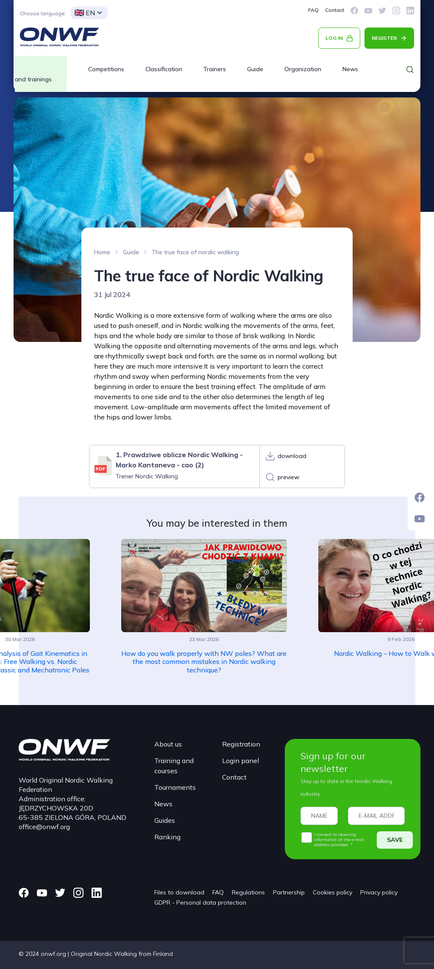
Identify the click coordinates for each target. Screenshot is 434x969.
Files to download (179, 892)
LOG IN (334, 38)
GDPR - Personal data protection (200, 902)
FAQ (313, 10)
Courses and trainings (41, 74)
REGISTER (384, 38)
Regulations (248, 892)
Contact (334, 10)
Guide (255, 69)
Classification (163, 69)
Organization (302, 69)
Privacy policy (379, 892)
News (350, 69)
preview (288, 477)
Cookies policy (332, 892)
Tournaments (175, 787)
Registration (241, 744)
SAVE (395, 840)
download (292, 456)
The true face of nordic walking (195, 252)
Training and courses (174, 765)
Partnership (289, 892)
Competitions (106, 69)
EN (85, 12)
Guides (164, 820)
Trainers (214, 69)
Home (102, 252)
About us (168, 744)
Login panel (240, 760)
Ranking (167, 837)
